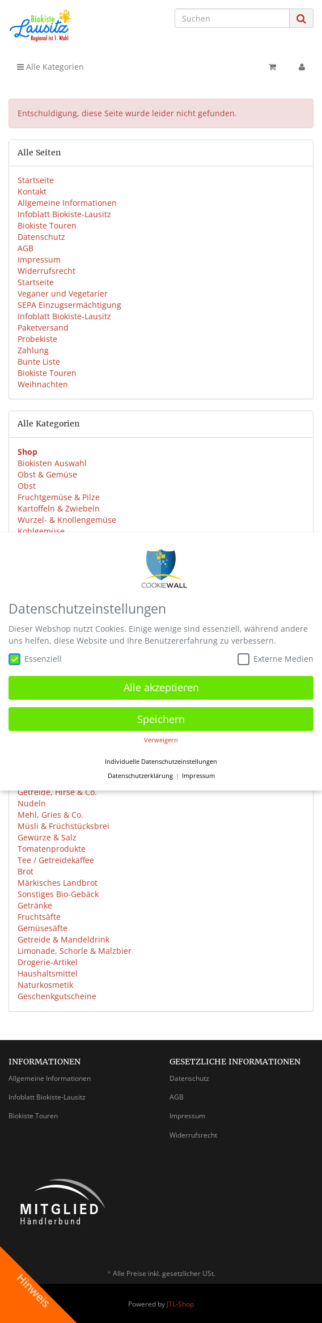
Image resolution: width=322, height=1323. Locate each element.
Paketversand (43, 327)
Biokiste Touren (47, 225)
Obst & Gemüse (47, 474)
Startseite (36, 180)
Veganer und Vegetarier (63, 293)
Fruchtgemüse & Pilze (59, 497)
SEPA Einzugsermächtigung (69, 304)
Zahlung (33, 350)
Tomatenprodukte (52, 848)
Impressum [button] (198, 774)
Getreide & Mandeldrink (63, 939)
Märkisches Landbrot (58, 882)
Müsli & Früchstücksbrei (63, 826)
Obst (27, 485)
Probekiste (37, 338)
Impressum (39, 259)
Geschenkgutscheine (57, 996)
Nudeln (32, 803)
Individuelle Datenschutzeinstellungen (161, 759)
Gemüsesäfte (42, 928)
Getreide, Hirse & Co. (57, 792)
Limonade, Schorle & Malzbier (75, 950)
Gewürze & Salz (47, 837)
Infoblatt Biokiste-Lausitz (64, 214)
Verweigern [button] (161, 738)
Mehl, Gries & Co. (50, 814)
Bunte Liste (39, 361)
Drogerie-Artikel (48, 962)
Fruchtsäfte (39, 916)
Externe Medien (275, 656)
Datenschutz (41, 236)
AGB (25, 248)
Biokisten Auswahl (52, 463)
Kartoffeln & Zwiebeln (59, 508)
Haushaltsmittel (48, 973)
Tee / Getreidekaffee (56, 860)
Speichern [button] (161, 717)
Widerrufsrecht (46, 270)
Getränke (35, 905)
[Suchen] (232, 18)
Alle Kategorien (50, 66)
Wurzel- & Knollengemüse (67, 519)
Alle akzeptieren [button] (161, 685)
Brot (25, 871)
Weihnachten (43, 384)
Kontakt (32, 191)
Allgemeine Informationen (67, 202)
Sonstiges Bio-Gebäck (58, 894)
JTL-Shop (180, 1304)
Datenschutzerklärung (140, 774)
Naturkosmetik (45, 984)
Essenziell (35, 656)
